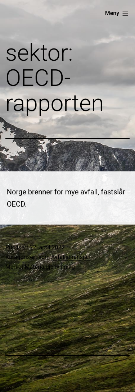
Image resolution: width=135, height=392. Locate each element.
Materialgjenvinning (50, 266)
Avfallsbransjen (70, 257)
